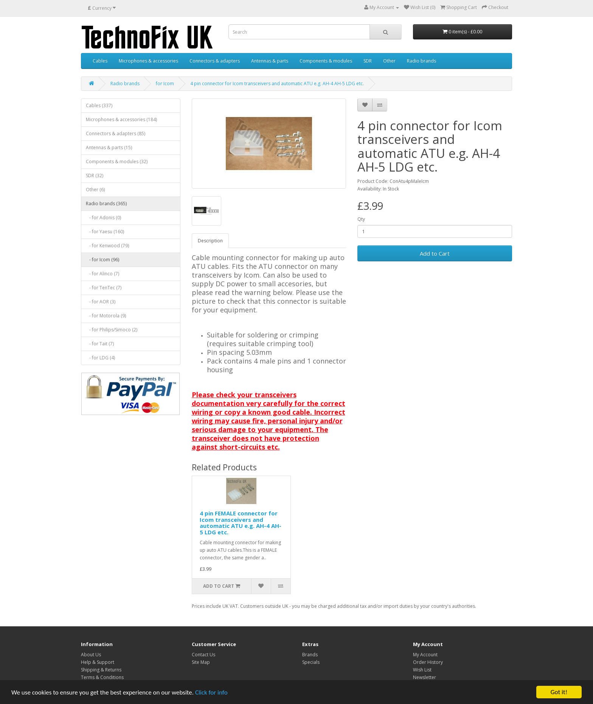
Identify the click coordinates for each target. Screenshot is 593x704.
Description (210, 240)
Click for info (211, 692)
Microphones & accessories (148, 61)
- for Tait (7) (100, 343)
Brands (310, 654)
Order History (428, 662)
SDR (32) (94, 175)
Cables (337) (99, 105)
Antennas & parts (269, 61)
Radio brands (421, 61)
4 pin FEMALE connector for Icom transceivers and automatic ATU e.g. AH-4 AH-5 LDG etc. (240, 522)
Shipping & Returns (101, 670)
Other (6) (95, 189)
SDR (367, 61)
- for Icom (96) (102, 259)
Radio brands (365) (106, 203)
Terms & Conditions (102, 677)
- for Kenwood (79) (107, 245)
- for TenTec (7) (103, 287)
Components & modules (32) (116, 161)
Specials (311, 662)
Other (389, 61)
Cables (100, 61)
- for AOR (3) (100, 301)
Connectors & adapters (214, 61)
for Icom (165, 83)
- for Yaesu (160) (105, 231)
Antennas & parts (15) (109, 147)
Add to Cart (435, 253)
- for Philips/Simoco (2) (111, 329)
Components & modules (326, 61)
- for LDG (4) (100, 357)
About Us (91, 654)
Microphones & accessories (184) (121, 119)
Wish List (422, 670)
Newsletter (424, 677)
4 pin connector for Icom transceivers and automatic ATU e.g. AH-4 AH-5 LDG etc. (277, 83)
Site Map (201, 662)
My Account (425, 654)
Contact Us (203, 654)
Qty (361, 219)
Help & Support (97, 662)
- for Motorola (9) (106, 315)
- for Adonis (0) (103, 217)
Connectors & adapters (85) (115, 133)
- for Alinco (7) (102, 273)
